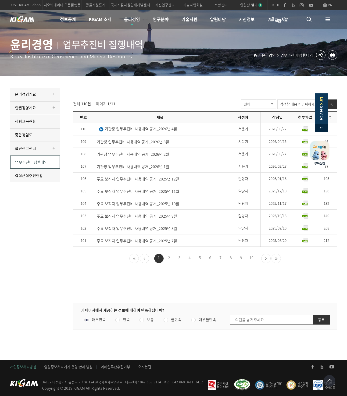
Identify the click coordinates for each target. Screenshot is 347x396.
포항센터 (221, 4)
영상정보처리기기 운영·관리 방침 (68, 366)
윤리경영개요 (25, 94)
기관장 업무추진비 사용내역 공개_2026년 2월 (133, 154)
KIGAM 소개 (100, 19)
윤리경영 (132, 19)
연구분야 (161, 19)
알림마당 (218, 19)
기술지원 (189, 19)
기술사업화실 (193, 4)
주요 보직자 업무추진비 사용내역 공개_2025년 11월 (138, 191)
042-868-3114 (150, 382)
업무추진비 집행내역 (296, 55)
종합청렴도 (23, 135)
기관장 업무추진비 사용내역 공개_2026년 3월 (133, 141)
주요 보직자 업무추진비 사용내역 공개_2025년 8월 (137, 228)
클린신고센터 (25, 148)
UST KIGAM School (26, 4)
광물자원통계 (95, 4)
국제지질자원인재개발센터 (130, 4)
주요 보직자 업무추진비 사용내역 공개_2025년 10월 (138, 203)
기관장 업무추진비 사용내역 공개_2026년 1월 (133, 166)
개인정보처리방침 (23, 366)
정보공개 (68, 19)
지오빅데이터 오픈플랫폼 (62, 4)
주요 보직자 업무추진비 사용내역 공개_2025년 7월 (137, 240)
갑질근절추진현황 (29, 175)
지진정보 (247, 19)
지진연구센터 (165, 4)
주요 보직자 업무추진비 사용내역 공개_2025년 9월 (137, 216)
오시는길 (144, 366)
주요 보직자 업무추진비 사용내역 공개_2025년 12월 (138, 179)
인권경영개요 (25, 107)
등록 (321, 319)
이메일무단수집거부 (115, 366)
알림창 (251, 4)
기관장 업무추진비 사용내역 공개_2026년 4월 (138, 129)
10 (251, 257)
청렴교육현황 (25, 121)
